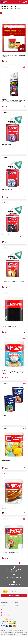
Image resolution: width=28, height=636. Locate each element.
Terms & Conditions (3, 630)
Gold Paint (4, 54)
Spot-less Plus (5, 415)
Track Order (3, 606)
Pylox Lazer (4, 99)
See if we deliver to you (14, 578)
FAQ (1, 604)
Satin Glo (4, 505)
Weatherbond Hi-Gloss (7, 189)
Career (16, 606)
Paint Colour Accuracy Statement (18, 630)
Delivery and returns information (14, 571)
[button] (25, 61)
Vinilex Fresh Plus (6, 460)
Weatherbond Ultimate (7, 234)
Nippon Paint (17, 604)
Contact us (3, 605)
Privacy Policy (10, 630)
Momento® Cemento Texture (8, 325)
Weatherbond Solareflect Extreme (9, 279)
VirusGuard (4, 370)
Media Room (17, 605)
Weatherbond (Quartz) (7, 144)
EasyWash (4, 551)
